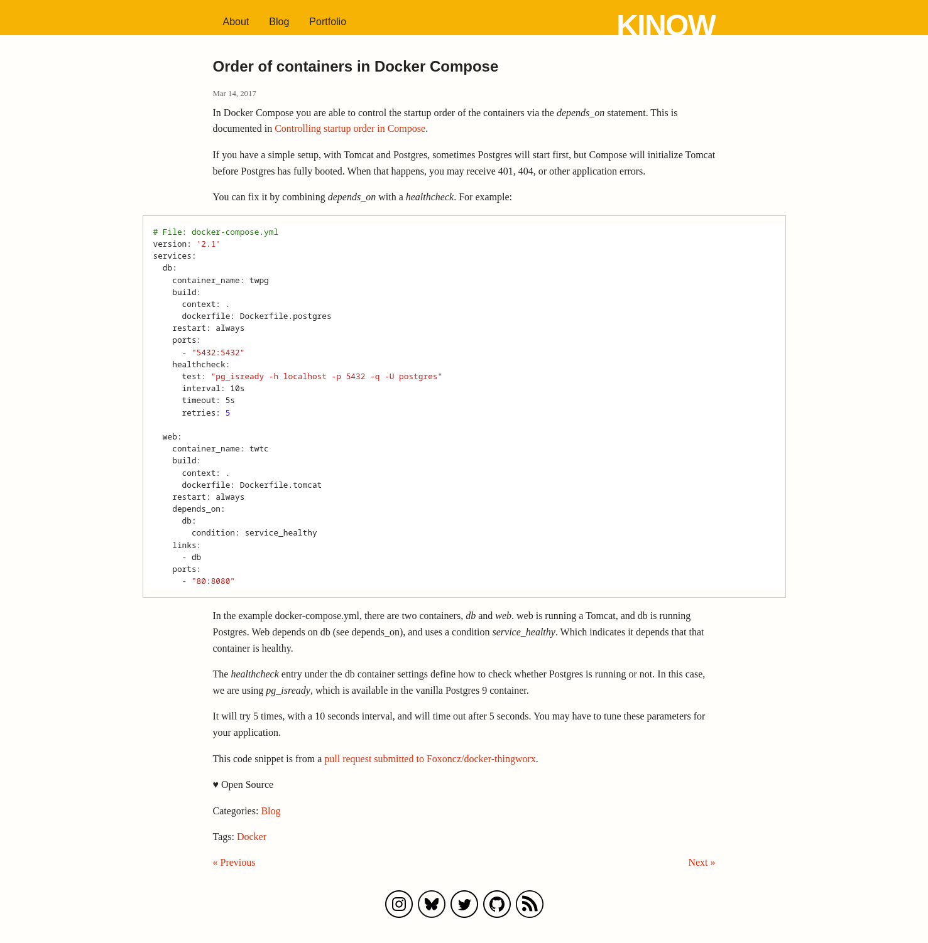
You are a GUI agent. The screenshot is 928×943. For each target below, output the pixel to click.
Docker (251, 836)
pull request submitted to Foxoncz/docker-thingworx (430, 758)
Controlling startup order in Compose (350, 128)
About (236, 21)
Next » (701, 862)
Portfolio (327, 21)
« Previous (234, 862)
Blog (279, 21)
